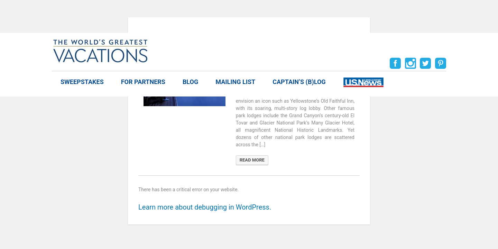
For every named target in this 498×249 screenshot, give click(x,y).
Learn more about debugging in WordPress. (204, 207)
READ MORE (252, 160)
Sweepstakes (82, 81)
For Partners (143, 81)
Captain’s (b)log (299, 81)
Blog (190, 81)
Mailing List (235, 81)
